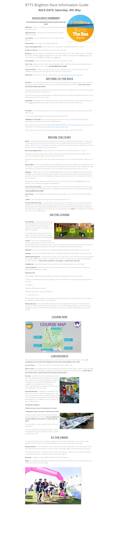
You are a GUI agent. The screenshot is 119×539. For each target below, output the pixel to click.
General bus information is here (47, 147)
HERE (46, 463)
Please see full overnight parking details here (54, 127)
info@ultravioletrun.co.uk (79, 125)
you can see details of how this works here (69, 75)
